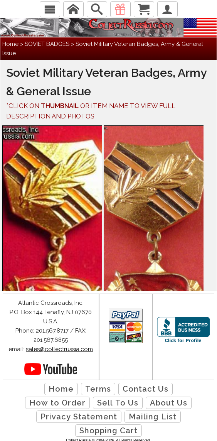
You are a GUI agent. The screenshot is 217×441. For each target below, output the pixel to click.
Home (10, 44)
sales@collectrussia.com (59, 349)
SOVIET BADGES (47, 44)
